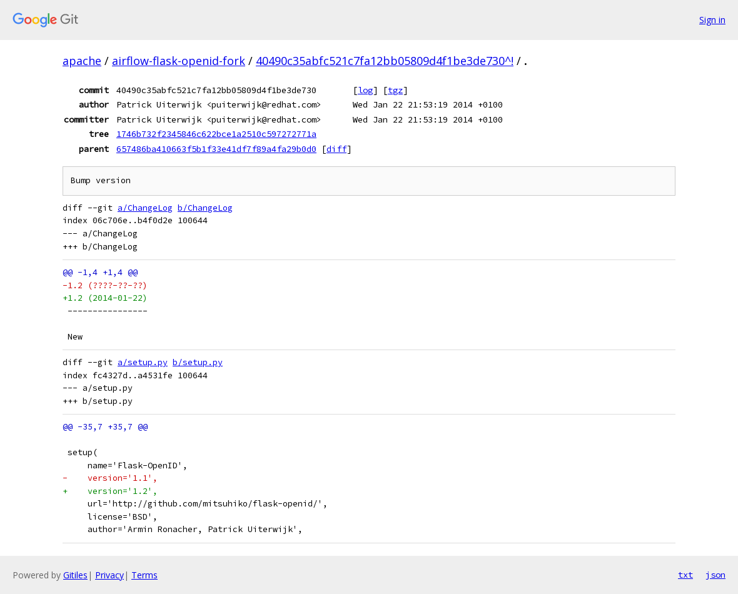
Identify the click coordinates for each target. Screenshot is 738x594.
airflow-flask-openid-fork (178, 60)
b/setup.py (198, 362)
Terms (144, 575)
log (365, 90)
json (715, 574)
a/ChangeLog (145, 208)
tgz (395, 90)
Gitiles (75, 575)
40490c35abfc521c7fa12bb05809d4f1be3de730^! (384, 60)
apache (82, 60)
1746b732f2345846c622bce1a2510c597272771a (216, 133)
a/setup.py (143, 362)
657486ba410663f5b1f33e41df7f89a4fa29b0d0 (216, 148)
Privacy (109, 575)
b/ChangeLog (205, 208)
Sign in (712, 20)
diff (336, 148)
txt (685, 574)
